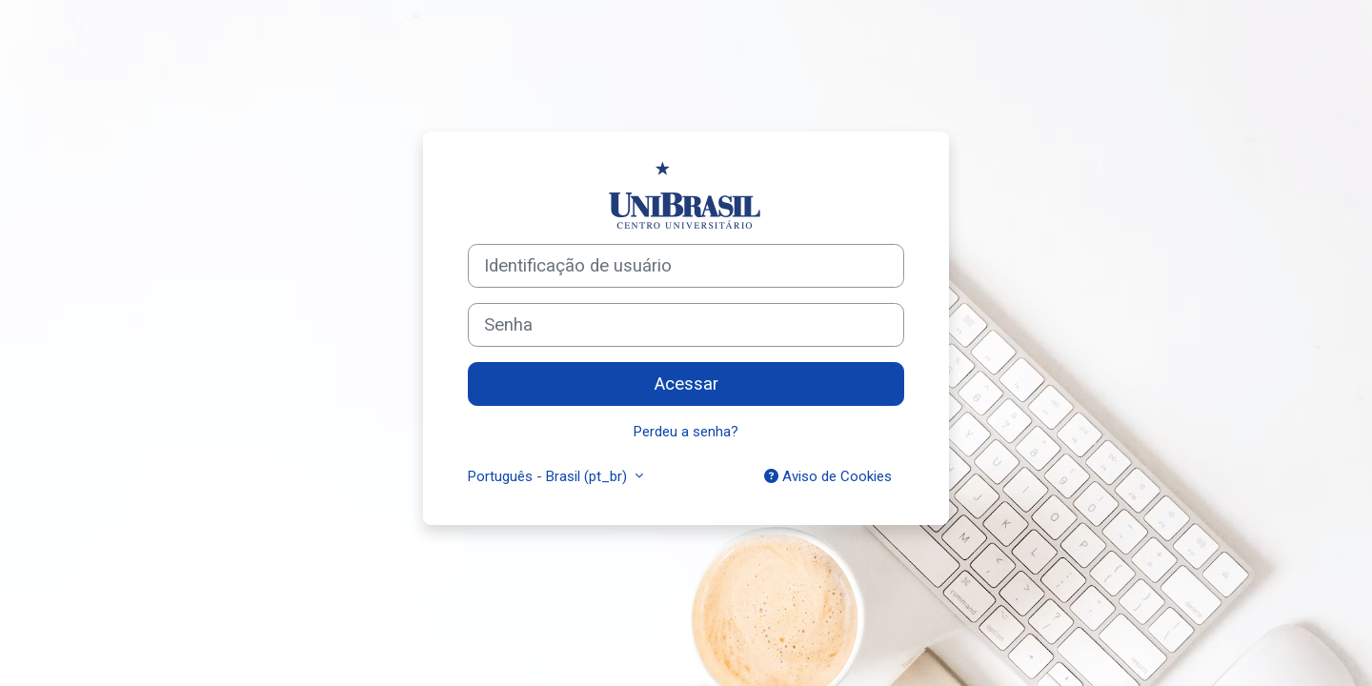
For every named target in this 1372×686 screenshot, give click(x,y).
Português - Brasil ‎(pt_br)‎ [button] (549, 476)
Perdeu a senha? (686, 431)
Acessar (686, 383)
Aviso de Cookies (828, 476)
